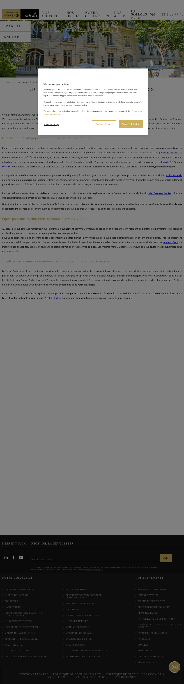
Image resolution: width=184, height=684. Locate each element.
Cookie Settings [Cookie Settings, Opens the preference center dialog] (51, 124)
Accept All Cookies (131, 124)
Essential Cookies (103, 124)
